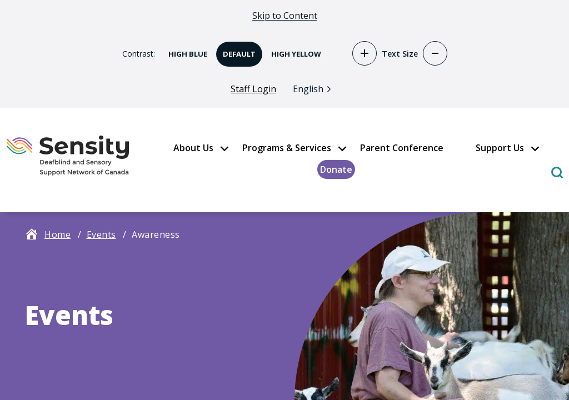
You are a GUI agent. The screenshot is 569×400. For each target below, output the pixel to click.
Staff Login (253, 89)
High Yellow (292, 50)
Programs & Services (286, 148)
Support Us (500, 148)
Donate (336, 170)
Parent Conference (401, 148)
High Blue (184, 50)
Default (236, 50)
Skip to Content (284, 15)
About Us (193, 148)
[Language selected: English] (315, 88)
